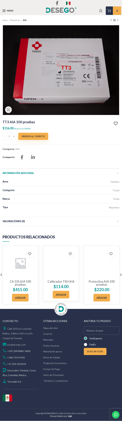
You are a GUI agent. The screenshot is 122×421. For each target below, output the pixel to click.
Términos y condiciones (55, 380)
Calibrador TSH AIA (61, 281)
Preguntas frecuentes (55, 363)
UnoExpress (95, 338)
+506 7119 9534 (16, 357)
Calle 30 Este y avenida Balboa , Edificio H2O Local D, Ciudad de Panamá (18, 333)
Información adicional (18, 173)
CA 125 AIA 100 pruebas (20, 283)
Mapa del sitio (50, 328)
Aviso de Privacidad (53, 375)
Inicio (5, 20)
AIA (25, 20)
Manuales (48, 339)
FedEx (92, 344)
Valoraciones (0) (14, 221)
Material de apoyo (52, 351)
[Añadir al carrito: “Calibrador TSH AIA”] (61, 294)
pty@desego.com (16, 344)
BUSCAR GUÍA (95, 351)
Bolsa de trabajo (51, 357)
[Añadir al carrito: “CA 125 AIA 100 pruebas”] (20, 297)
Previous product (111, 20)
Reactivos (15, 20)
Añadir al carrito (33, 136)
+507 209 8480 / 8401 (19, 351)
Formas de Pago (51, 369)
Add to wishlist (116, 124)
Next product (118, 20)
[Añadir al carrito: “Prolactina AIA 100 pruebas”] (101, 297)
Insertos (47, 333)
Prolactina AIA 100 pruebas (102, 283)
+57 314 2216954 (16, 364)
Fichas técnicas (51, 345)
